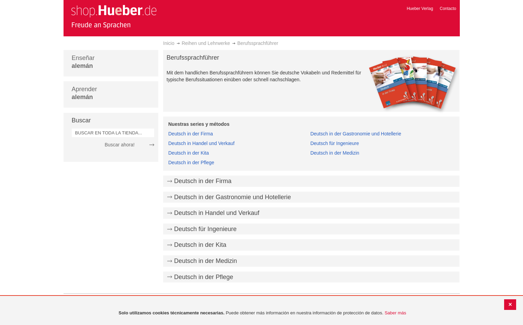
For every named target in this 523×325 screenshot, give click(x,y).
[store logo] (113, 16)
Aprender (84, 93)
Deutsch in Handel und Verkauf (201, 143)
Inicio (168, 43)
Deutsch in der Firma (190, 133)
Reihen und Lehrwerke (206, 43)
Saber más (395, 312)
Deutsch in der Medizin (334, 153)
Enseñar (83, 62)
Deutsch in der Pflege (191, 162)
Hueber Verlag (420, 8)
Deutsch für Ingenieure (334, 143)
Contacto (448, 8)
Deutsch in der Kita (188, 153)
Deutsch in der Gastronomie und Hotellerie (355, 133)
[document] (262, 313)
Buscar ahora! (120, 144)
